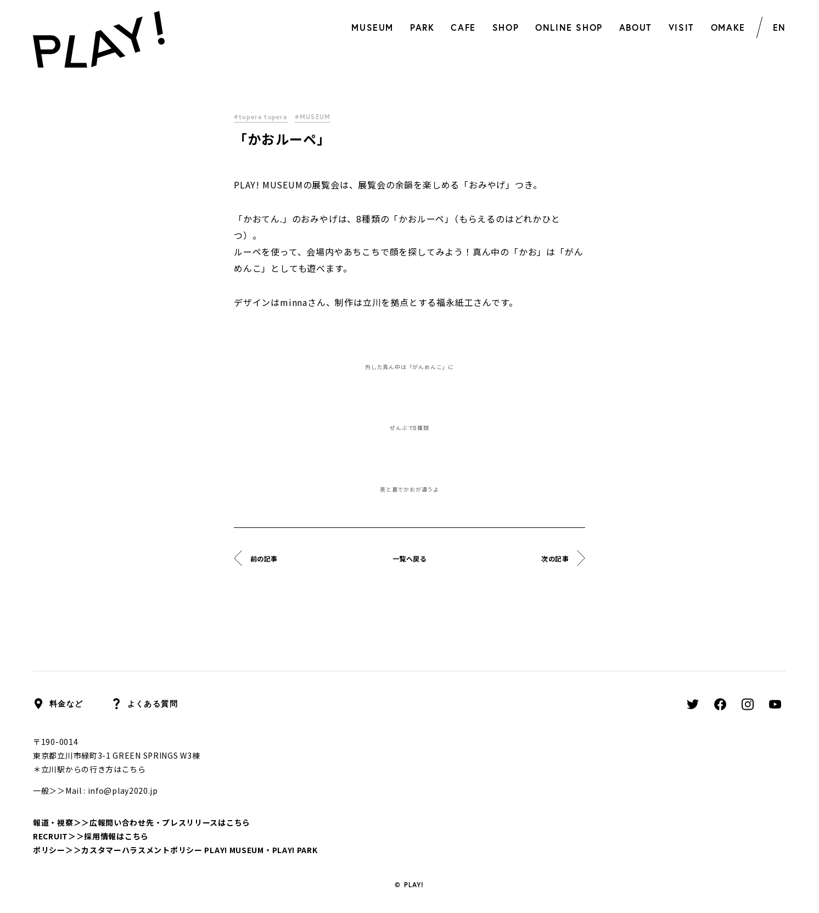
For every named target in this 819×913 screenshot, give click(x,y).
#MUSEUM (315, 117)
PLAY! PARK (295, 849)
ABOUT (635, 27)
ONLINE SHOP (569, 27)
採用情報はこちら (116, 836)
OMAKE (728, 27)
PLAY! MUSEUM (233, 849)
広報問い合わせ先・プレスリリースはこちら (169, 822)
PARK (422, 27)
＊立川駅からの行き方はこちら (89, 769)
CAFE (463, 27)
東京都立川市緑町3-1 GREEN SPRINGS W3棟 (116, 755)
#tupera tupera (261, 117)
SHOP (505, 27)
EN (779, 27)
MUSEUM (372, 27)
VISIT (681, 27)
